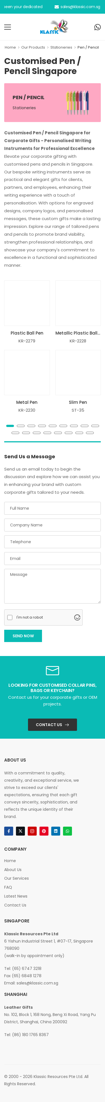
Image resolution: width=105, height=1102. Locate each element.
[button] (10, 426)
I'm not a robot (30, 617)
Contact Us (49, 724)
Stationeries (61, 47)
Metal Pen (27, 402)
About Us (13, 869)
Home (10, 47)
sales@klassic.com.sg (77, 6)
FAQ (8, 887)
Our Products (33, 47)
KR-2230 (26, 410)
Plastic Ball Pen (27, 333)
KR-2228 (78, 341)
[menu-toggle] (7, 27)
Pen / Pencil (88, 47)
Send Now (23, 636)
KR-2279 (26, 341)
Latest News (15, 896)
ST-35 (78, 410)
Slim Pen (78, 402)
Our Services (16, 878)
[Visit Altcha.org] (77, 617)
